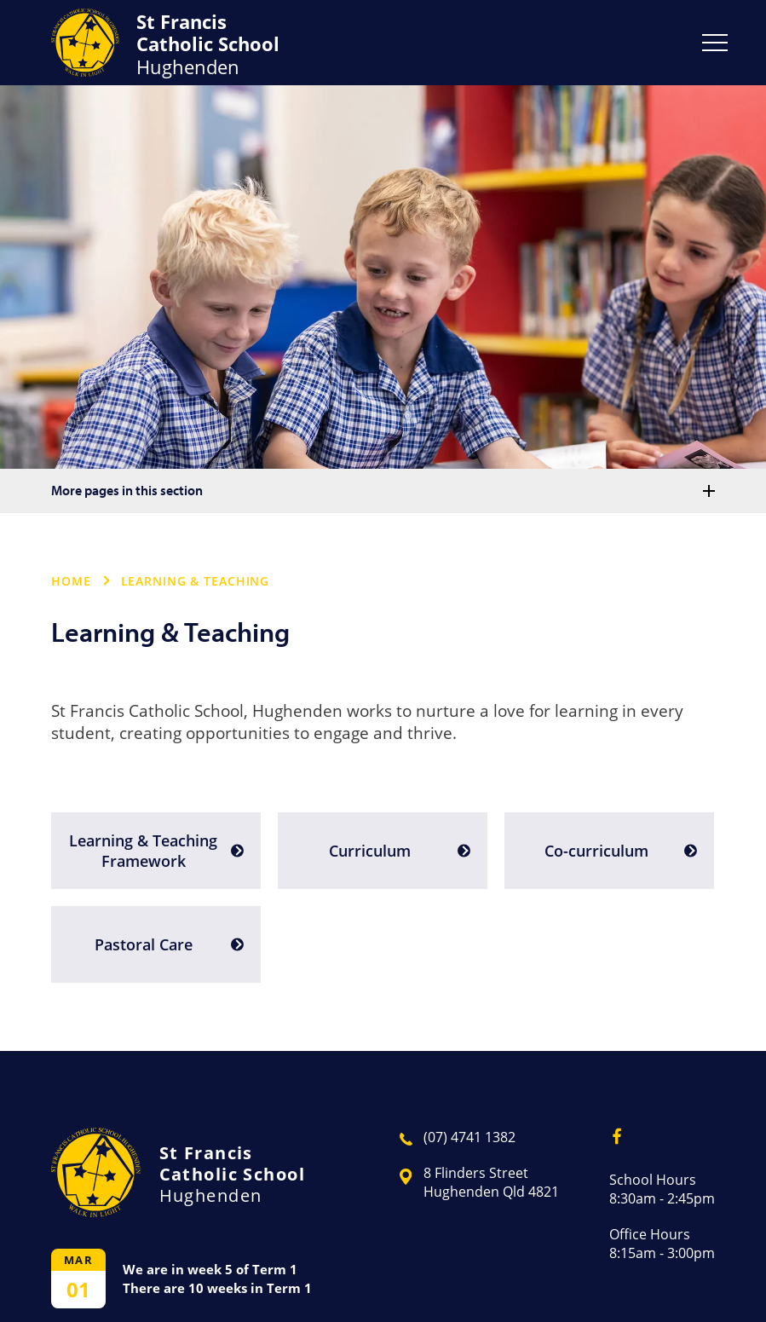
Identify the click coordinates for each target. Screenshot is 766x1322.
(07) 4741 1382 (469, 1137)
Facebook (611, 1132)
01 (78, 1289)
